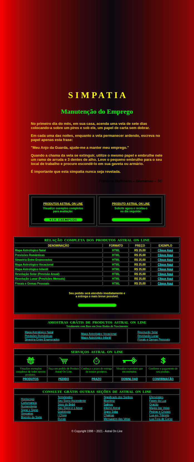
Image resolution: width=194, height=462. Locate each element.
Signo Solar (111, 411)
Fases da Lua (157, 400)
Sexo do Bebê (66, 404)
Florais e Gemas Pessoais (154, 339)
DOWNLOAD (129, 379)
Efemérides (156, 397)
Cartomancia (29, 402)
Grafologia (64, 411)
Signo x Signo (29, 410)
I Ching (62, 415)
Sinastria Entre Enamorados (42, 339)
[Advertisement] (98, 44)
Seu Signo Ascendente (72, 400)
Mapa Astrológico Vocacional (98, 333)
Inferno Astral (112, 408)
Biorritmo (109, 400)
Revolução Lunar (148, 335)
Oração (153, 404)
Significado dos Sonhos (118, 397)
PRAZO (96, 379)
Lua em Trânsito (159, 415)
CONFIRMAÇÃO (163, 379)
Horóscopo (27, 399)
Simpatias (27, 413)
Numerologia (29, 406)
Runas (62, 418)
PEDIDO (63, 379)
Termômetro (65, 397)
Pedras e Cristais (159, 411)
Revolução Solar (148, 332)
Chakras (109, 415)
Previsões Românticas (38, 335)
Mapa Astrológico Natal (39, 332)
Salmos (108, 404)
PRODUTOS (31, 379)
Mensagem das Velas (117, 418)
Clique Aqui (165, 250)
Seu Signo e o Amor (70, 408)
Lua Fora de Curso (160, 418)
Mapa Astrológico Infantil (96, 337)
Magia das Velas (159, 408)
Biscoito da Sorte (31, 417)
